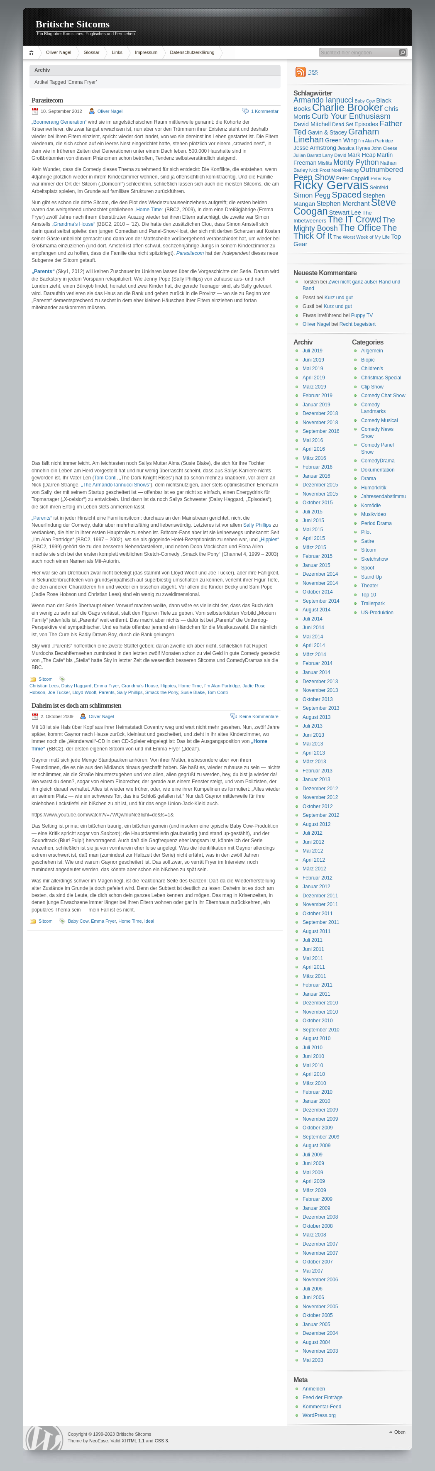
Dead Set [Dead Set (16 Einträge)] (342, 124)
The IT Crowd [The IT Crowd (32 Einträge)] (354, 220)
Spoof (367, 568)
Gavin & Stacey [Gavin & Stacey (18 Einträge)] (327, 132)
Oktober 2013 (318, 699)
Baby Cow (78, 921)
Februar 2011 (317, 985)
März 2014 (314, 654)
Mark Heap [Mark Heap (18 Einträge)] (361, 154)
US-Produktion (377, 613)
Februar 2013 (317, 771)
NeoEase (98, 1440)
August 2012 (316, 824)
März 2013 (314, 762)
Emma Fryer (106, 685)
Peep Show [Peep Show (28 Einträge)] (314, 177)
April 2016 (314, 449)
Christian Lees (44, 685)
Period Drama (376, 523)
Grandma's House (139, 685)
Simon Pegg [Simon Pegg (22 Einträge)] (311, 195)
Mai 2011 (313, 958)
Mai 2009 (313, 1172)
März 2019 (314, 387)
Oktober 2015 (318, 503)
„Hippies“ (269, 539)
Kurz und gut (339, 298)
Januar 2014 (316, 672)
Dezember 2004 (320, 1333)
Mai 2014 (313, 637)
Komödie (371, 505)
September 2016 (321, 431)
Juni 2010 (313, 1056)
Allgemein (372, 351)
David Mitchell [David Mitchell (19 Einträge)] (312, 124)
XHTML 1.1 (133, 1440)
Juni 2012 (313, 842)
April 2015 (314, 538)
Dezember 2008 (320, 1217)
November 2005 (320, 1307)
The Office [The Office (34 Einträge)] (360, 227)
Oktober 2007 (318, 1262)
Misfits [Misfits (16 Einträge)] (325, 163)
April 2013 (314, 753)
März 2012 (314, 869)
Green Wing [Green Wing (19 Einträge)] (341, 140)
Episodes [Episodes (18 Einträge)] (366, 124)
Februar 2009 (317, 1199)
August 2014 (316, 610)
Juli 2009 (313, 1155)
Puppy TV (362, 315)
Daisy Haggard (76, 685)
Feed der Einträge (322, 1397)
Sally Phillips (257, 525)
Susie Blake (193, 692)
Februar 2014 (317, 663)
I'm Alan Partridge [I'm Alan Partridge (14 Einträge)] (375, 140)
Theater (369, 586)
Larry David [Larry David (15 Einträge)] (334, 155)
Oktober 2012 (318, 806)
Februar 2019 (317, 395)
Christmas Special (381, 378)
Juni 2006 (313, 1297)
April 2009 (314, 1181)
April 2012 (314, 860)
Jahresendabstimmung (386, 496)
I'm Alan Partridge (222, 685)
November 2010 (320, 1012)
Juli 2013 (313, 726)
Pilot (366, 532)
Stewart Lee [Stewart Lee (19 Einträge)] (345, 212)
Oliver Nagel (58, 52)
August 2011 (316, 931)
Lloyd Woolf (84, 692)
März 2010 (314, 1083)
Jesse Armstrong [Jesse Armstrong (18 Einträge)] (314, 147)
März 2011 (314, 976)
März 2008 (314, 1235)
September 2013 (321, 708)
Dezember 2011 (320, 896)
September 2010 (321, 1030)
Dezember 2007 (320, 1244)
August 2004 (316, 1342)
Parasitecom (47, 100)
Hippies (168, 685)
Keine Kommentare (259, 716)
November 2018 (320, 422)
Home (32, 52)
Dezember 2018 (320, 413)
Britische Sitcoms (73, 24)
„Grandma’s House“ (73, 224)
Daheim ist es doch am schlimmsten (76, 705)
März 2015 (314, 547)
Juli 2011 (313, 940)
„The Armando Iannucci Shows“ (115, 485)
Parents (107, 692)
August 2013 (316, 717)
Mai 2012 (313, 851)
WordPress (44, 1438)
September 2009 (321, 1137)
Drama (368, 478)
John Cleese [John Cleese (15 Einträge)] (384, 148)
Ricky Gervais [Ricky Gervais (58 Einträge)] (331, 185)
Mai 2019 (313, 368)
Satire (367, 541)
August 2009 (316, 1145)
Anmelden (314, 1389)
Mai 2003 (313, 1360)
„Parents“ (42, 518)
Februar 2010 (317, 1092)
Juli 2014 (313, 619)
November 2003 (320, 1351)
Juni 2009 (313, 1163)
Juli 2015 (313, 512)
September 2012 (321, 815)
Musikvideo (373, 514)
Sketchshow (374, 559)
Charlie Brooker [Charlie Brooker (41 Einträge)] (347, 107)
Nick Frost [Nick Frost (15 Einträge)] (319, 170)
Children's (372, 368)
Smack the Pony (161, 692)
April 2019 (314, 378)
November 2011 (320, 904)
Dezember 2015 (320, 485)
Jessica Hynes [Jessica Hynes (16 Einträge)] (353, 148)
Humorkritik (373, 488)
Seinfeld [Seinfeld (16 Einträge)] (379, 188)
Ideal (149, 921)
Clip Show (372, 387)
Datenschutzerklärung (192, 52)
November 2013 (320, 690)
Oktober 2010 (318, 1021)
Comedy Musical (379, 420)
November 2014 (320, 583)
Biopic (368, 360)
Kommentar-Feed (322, 1407)
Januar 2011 (316, 994)
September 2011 (321, 922)
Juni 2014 (313, 627)
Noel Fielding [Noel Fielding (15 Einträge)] (345, 170)
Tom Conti (105, 478)
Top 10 (368, 595)
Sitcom (46, 679)
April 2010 (314, 1074)
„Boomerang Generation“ (59, 122)
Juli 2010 (313, 1048)
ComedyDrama (378, 461)
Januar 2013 (316, 779)
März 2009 (314, 1190)
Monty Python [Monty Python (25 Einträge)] (356, 162)
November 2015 (320, 494)
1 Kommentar (265, 111)
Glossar (92, 52)
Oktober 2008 (318, 1226)
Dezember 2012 (320, 789)
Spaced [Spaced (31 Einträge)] (347, 194)
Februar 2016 (317, 467)
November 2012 (320, 797)
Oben (400, 1431)
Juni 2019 (313, 360)
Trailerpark (373, 603)
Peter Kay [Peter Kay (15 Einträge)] (381, 178)
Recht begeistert (358, 324)
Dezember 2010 (320, 1003)
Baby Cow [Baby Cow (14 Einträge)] (365, 100)
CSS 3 (161, 1440)
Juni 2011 (313, 949)
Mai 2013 (313, 744)
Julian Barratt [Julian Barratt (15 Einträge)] (307, 155)
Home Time (190, 685)
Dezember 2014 (320, 574)
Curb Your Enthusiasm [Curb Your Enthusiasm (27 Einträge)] (351, 116)
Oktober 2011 (318, 913)
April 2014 (314, 645)
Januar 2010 (316, 1101)
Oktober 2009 (318, 1128)
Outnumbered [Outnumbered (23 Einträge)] (381, 169)
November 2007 (320, 1253)
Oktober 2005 (318, 1315)
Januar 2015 (316, 565)
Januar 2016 (316, 476)
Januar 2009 (316, 1208)
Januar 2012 (316, 886)
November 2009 (320, 1119)
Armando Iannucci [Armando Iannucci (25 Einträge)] (323, 100)
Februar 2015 (317, 556)
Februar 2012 (317, 878)
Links (117, 52)
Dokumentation (378, 470)
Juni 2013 (313, 735)
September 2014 (321, 601)
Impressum (146, 52)
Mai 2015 (313, 530)
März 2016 (314, 458)
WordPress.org (319, 1415)
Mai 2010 (313, 1065)
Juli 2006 (313, 1289)
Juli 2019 (313, 351)
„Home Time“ (148, 210)
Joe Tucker (59, 692)
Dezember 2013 (320, 681)
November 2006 (320, 1280)
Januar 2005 (316, 1324)
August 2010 (316, 1038)
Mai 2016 (313, 440)
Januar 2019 (316, 405)
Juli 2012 (313, 833)
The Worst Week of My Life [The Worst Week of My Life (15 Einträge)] (361, 237)
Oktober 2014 (318, 592)
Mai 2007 (313, 1271)
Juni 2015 (313, 520)
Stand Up (371, 577)
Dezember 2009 (320, 1110)
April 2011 (314, 967)
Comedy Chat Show (383, 395)
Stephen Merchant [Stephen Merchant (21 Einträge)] (342, 203)
